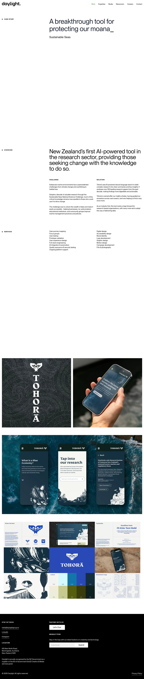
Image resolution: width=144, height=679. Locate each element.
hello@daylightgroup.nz (10, 628)
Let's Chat (57, 627)
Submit (81, 645)
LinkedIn (5, 632)
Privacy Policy (137, 673)
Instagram (5, 637)
